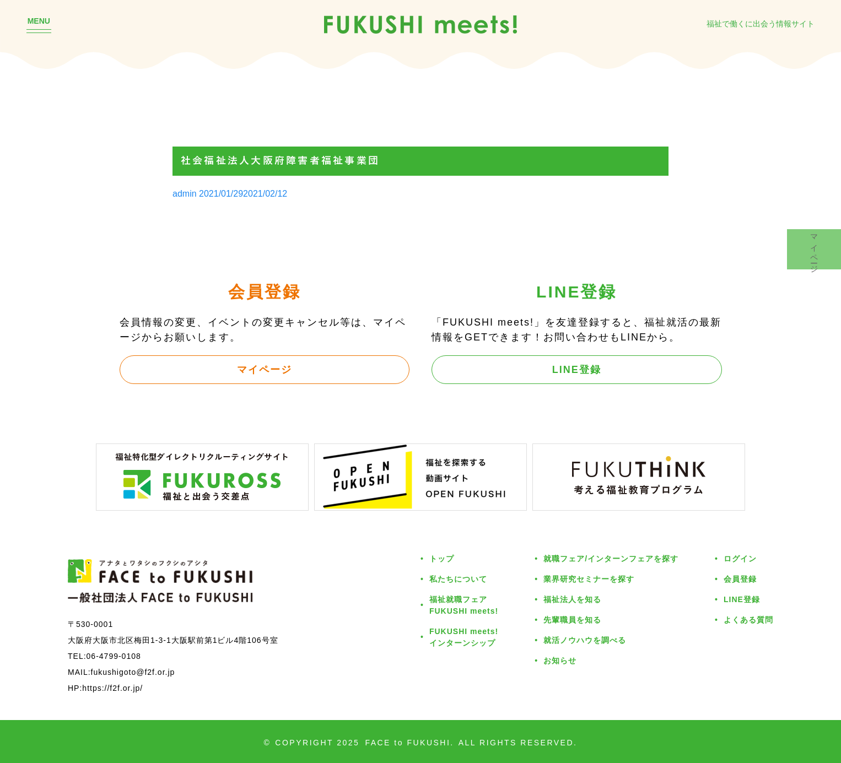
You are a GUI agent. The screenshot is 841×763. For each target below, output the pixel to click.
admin (184, 193)
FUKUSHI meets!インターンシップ (463, 636)
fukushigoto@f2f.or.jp (133, 671)
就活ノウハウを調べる (584, 639)
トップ (441, 558)
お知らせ (559, 660)
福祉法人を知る (572, 599)
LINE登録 (576, 369)
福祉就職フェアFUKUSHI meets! (463, 605)
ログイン (740, 558)
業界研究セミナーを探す (588, 578)
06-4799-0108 (114, 655)
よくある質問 (748, 619)
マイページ (264, 369)
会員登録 (740, 578)
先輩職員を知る (572, 619)
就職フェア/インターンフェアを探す (610, 558)
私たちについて (458, 578)
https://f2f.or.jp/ (112, 687)
